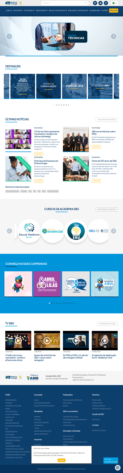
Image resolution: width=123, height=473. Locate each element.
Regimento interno (22, 440)
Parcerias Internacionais (25, 455)
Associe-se (19, 417)
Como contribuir (22, 414)
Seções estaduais (22, 423)
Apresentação (20, 400)
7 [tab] (69, 105)
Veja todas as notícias (107, 120)
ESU (16, 429)
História (18, 403)
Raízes (17, 409)
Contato (104, 10)
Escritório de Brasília (23, 426)
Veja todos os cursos (107, 209)
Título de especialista (23, 437)
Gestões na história (23, 406)
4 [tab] (61, 105)
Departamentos (21, 432)
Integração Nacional (23, 457)
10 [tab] (71, 303)
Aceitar (61, 460)
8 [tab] (66, 303)
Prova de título (21, 411)
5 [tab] (64, 105)
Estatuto (18, 443)
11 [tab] (73, 303)
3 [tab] (59, 105)
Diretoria (18, 420)
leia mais (38, 163)
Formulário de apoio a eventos (27, 452)
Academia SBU (94, 10)
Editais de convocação (24, 449)
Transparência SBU (22, 446)
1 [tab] (54, 105)
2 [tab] (56, 105)
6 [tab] (66, 105)
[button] (114, 3)
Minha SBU (114, 10)
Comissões (19, 434)
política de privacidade (50, 453)
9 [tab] (69, 303)
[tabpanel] (74, 86)
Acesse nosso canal (107, 324)
